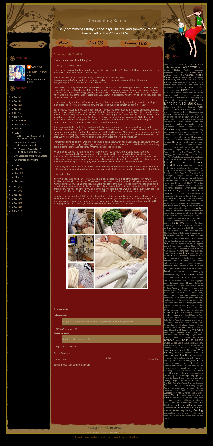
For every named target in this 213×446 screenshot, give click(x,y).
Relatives (182, 310)
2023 (15, 96)
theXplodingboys (190, 375)
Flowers (194, 157)
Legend (188, 233)
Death (187, 137)
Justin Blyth (169, 225)
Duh (184, 145)
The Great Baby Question (185, 360)
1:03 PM (77, 66)
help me (199, 180)
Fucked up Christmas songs (187, 168)
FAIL (182, 155)
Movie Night (196, 265)
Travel (167, 385)
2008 (15, 207)
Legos (194, 233)
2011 (15, 194)
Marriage (199, 248)
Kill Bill (189, 228)
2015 (15, 113)
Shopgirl (172, 330)
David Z (193, 135)
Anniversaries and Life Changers (30, 156)
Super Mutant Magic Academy (190, 343)
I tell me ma (180, 196)
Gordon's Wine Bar (194, 176)
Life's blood (171, 238)
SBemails (179, 318)
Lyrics (172, 246)
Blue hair (193, 93)
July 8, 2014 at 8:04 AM (66, 346)
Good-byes (179, 176)
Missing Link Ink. (173, 261)
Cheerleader (178, 114)
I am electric (193, 190)
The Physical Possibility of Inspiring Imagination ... (27, 150)
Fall (195, 154)
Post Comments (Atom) (79, 364)
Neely (171, 278)
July (17, 133)
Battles (200, 87)
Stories (178, 340)
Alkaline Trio (178, 75)
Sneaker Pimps (183, 332)
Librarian (180, 235)
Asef (180, 82)
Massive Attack (170, 251)
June (18, 165)
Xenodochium (169, 413)
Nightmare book (177, 283)
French (200, 159)
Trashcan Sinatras (195, 383)
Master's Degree (183, 251)
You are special (175, 416)
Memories (182, 256)
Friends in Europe (183, 162)
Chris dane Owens (194, 119)
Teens (190, 348)
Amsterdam (186, 77)
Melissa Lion (170, 255)
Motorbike (184, 266)
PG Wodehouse (181, 298)
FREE (173, 159)
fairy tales (189, 155)
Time (193, 380)
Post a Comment (62, 353)
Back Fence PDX (195, 85)
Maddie (180, 246)
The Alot (177, 353)
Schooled (194, 318)
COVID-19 (193, 130)
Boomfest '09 (169, 98)
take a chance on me (186, 345)
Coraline (169, 129)
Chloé (193, 117)
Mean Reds (176, 253)
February (20, 181)
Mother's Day (171, 265)
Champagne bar (196, 112)
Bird (171, 93)
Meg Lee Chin (196, 253)
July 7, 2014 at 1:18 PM (66, 329)
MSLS (186, 268)
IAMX (182, 201)
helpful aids (169, 183)
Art (165, 82)
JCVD (187, 218)
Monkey (183, 263)
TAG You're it (170, 345)
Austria (167, 85)
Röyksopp (193, 315)
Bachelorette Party (179, 85)
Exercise (176, 155)
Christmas (168, 122)
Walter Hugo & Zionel (194, 393)
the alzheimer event (190, 353)
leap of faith (178, 233)
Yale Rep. (184, 413)
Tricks (174, 385)
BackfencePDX (171, 87)
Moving (167, 268)
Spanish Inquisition (181, 337)
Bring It (197, 100)
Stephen (169, 339)
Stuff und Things (192, 339)
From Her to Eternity (193, 165)
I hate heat (190, 193)
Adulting (187, 70)
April (17, 173)
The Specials (178, 371)
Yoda (166, 416)
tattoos (200, 345)
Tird (165, 383)
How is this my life (174, 190)
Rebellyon (199, 308)
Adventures (198, 70)
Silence (185, 330)
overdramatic (197, 288)
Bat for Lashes (187, 87)
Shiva (166, 327)
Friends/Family (173, 165)
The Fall (189, 358)
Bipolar (184, 89)
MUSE (191, 269)
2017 (15, 105)
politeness (181, 300)
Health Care (179, 180)
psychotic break (196, 303)
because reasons (171, 90)
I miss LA (199, 193)
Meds (186, 253)
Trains (184, 383)
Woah (200, 405)
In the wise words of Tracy (183, 204)
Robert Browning (183, 313)
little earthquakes (171, 241)
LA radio (184, 230)
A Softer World (187, 67)
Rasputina (199, 305)
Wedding (175, 395)
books (167, 95)
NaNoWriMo (188, 274)
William (180, 400)
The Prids (199, 368)
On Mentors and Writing (26, 159)
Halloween (169, 180)
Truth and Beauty (187, 385)
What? (167, 397)
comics (179, 124)
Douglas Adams (189, 140)
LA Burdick (173, 230)
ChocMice (180, 119)
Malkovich (168, 248)
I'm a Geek (191, 196)
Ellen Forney (190, 150)
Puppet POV (169, 305)
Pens (187, 295)
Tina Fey (199, 381)
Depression (197, 137)
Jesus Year (195, 218)
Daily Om (199, 132)
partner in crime (191, 290)
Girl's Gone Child (182, 173)
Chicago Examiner (190, 114)
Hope (193, 188)
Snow (180, 335)
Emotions (177, 152)
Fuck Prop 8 (169, 168)
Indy (170, 208)
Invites (188, 211)
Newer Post (60, 359)
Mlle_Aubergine (171, 263)
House (200, 188)
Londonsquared (196, 241)
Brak (188, 98)
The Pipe (190, 368)
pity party (199, 298)
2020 (15, 101)
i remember (169, 196)
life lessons (197, 235)
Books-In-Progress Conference (188, 95)
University (168, 390)
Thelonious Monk (196, 373)
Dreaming (177, 142)
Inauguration (192, 206)
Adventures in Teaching (175, 72)
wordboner (168, 408)
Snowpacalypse (190, 335)
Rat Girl (169, 308)
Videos (184, 390)
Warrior (167, 395)
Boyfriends (180, 98)
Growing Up (183, 178)
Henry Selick (180, 183)
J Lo (201, 216)
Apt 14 (200, 80)
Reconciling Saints (106, 20)
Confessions (169, 127)
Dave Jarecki (183, 135)
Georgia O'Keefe (192, 171)
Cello (185, 112)
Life (187, 235)
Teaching (167, 348)
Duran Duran (192, 145)
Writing (198, 410)
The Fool (198, 358)
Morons (200, 263)
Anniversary (170, 79)
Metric (200, 258)
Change (168, 114)
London (185, 241)
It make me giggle (184, 213)
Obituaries (198, 283)
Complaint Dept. (194, 124)
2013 (15, 186)
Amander (177, 77)
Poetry (173, 300)
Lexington (169, 235)
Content (181, 127)
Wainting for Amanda (174, 393)
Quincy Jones (181, 305)
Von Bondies (197, 390)
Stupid (167, 343)
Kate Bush (180, 226)
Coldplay (168, 124)
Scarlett (186, 318)
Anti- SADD (181, 80)
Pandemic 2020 (170, 290)
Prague (189, 300)
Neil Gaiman (182, 277)
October (19, 120)
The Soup (168, 371)
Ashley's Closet (189, 82)
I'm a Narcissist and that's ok (183, 197)
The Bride (186, 355)
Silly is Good (196, 329)
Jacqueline (180, 218)
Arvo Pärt (172, 82)
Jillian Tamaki (187, 221)
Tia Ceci (186, 381)
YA (177, 413)
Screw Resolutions (176, 320)
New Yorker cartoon (173, 280)
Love (166, 243)
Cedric (194, 109)
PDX (182, 293)
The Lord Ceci (190, 363)
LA (165, 230)
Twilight (200, 385)
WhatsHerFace (178, 398)
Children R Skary (181, 117)
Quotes (190, 305)
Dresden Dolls (188, 142)
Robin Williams (197, 313)
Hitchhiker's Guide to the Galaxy (189, 185)
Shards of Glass (195, 325)
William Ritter (189, 400)
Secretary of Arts (182, 322)
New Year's (197, 278)
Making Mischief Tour (193, 246)
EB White (189, 147)
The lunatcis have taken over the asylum (183, 364)
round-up (185, 315)
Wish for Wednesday (181, 403)
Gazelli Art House (177, 171)
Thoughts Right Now (173, 380)
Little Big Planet (196, 238)
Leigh (200, 233)
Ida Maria (191, 201)
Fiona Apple (173, 157)
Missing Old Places (193, 261)
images (175, 203)
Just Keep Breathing (194, 223)
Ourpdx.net (186, 288)
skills (166, 332)
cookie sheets (195, 127)
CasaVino (191, 107)
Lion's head (184, 238)
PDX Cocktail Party (194, 293)
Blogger (122, 433)
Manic (175, 248)
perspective (168, 298)
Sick (179, 329)
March (18, 177)
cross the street (179, 132)
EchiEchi (134, 437)
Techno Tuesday (179, 348)
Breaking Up (197, 98)
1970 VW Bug (170, 64)
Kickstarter (181, 228)
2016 (15, 109)
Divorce (178, 140)
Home (108, 358)
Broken (200, 104)
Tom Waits (177, 383)
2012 (15, 190)
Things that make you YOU (191, 378)
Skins (172, 332)
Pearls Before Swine (173, 295)
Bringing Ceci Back (180, 103)
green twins (168, 178)
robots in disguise (172, 315)
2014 (15, 117)
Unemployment (178, 388)
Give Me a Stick (196, 173)
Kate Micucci (191, 225)
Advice (192, 72)
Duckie (179, 145)
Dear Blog (178, 137)
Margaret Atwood (187, 248)
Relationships (171, 310)
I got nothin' (180, 193)
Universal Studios (195, 388)
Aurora (200, 82)
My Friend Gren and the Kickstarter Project (26, 143)
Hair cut (192, 178)
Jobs (196, 220)
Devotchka (169, 140)
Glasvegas (168, 176)
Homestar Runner (182, 188)
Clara (195, 122)
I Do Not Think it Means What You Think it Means (29, 137)
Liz (180, 241)
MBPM (167, 253)
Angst (194, 77)
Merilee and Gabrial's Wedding (184, 258)
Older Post (154, 359)
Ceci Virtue (37, 66)
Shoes (172, 327)
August (19, 128)
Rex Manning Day (195, 310)
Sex (172, 325)
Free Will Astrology (186, 159)
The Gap (167, 361)
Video (177, 390)
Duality (172, 145)
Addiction (176, 70)
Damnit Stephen (171, 135)
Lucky (166, 246)
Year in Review (196, 413)
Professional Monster (181, 303)
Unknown (58, 315)
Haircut (199, 178)
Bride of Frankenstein (176, 100)
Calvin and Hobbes (174, 107)
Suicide (174, 343)
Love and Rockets (177, 243)
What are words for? (192, 395)
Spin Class (197, 337)
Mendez (192, 256)
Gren (176, 178)
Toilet (170, 383)
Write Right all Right (184, 410)
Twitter (167, 388)
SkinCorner (98, 437)
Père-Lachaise (197, 295)
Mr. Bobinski (176, 268)
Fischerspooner (184, 157)
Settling (194, 322)
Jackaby (171, 218)
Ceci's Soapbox (183, 109)
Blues (200, 93)
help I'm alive (190, 180)
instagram (168, 211)
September (21, 124)
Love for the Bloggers (194, 243)
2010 (15, 199)
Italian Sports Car (191, 216)
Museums (199, 269)
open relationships (188, 285)
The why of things (178, 373)
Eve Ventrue (187, 152)
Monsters (192, 263)
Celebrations (176, 112)
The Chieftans (179, 358)
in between (195, 203)
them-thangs (170, 375)
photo (191, 298)
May (17, 169)
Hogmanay (168, 188)
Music (167, 271)
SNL (195, 332)
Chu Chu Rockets (182, 122)
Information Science (182, 208)
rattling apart (184, 308)
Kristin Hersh (197, 228)
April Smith (192, 80)
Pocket (167, 300)
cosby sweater (182, 130)
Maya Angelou (197, 251)
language (194, 230)
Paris (180, 290)
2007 (15, 211)
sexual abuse (181, 325)
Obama (189, 283)
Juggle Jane (178, 223)
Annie (200, 77)
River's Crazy (170, 312)
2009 (15, 202)
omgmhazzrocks (170, 285)
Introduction (178, 211)
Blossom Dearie (181, 93)
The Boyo (174, 355)
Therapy (179, 376)
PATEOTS (174, 293)
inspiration (197, 208)
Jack (166, 218)
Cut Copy (191, 132)
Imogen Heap (184, 203)
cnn (201, 122)
